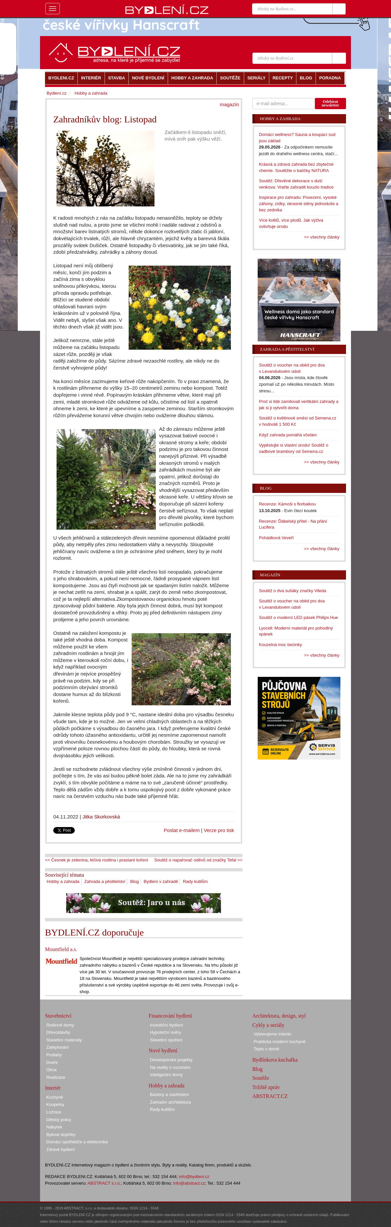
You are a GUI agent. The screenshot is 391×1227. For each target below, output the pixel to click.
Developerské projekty (171, 1059)
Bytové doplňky (60, 1134)
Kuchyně (54, 1097)
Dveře (52, 1062)
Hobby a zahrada (63, 881)
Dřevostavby (58, 1032)
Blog (134, 881)
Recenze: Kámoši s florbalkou (287, 504)
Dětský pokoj (58, 1119)
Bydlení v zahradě (161, 881)
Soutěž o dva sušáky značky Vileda (292, 590)
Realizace (55, 1077)
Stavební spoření (166, 1039)
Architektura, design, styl (279, 1016)
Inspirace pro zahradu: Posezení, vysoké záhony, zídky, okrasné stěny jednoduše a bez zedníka (298, 203)
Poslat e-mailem (182, 830)
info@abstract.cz (189, 1183)
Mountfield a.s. (61, 949)
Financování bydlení (170, 1016)
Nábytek (54, 1126)
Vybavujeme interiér (272, 1033)
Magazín (270, 574)
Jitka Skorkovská (101, 816)
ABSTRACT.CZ (270, 1096)
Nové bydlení (163, 1050)
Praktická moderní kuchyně (280, 1041)
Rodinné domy (60, 1025)
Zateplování (57, 1047)
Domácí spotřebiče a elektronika (77, 1141)
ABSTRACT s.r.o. (104, 1183)
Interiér (53, 1088)
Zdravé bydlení (60, 1149)
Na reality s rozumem (170, 1067)
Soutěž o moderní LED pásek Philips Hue (298, 617)
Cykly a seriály (268, 1025)
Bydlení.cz (56, 93)
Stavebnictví (58, 1016)
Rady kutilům (195, 881)
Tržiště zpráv (266, 1087)
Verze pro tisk (219, 830)
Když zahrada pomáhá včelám (288, 434)
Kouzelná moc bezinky (280, 644)
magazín (229, 104)
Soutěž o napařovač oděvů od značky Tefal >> (198, 859)
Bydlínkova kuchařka (275, 1060)
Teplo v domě (266, 1048)
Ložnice (53, 1112)
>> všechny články (321, 237)
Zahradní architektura (170, 1102)
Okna (51, 1069)
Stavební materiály (64, 1039)
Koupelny (55, 1104)
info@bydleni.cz (194, 1176)
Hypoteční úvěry (165, 1032)
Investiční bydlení (166, 1025)
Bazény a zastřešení (169, 1094)
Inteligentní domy (166, 1074)
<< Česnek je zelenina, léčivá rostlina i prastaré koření (96, 859)
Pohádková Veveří (276, 537)
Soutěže (260, 1078)
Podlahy (54, 1054)
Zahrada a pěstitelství (104, 881)
